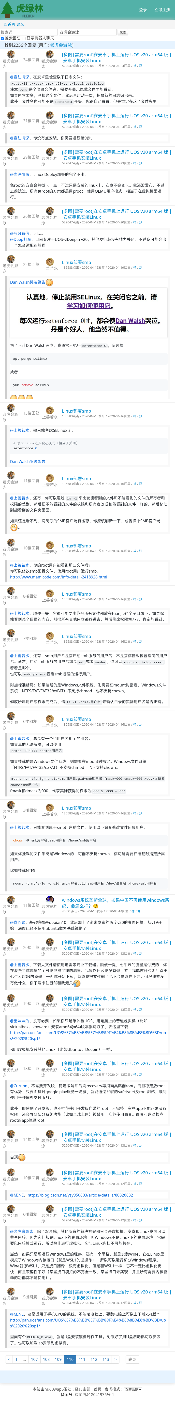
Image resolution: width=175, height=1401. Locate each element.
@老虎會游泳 (21, 1231)
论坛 (20, 24)
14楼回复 (31, 1139)
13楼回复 (31, 413)
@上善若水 (19, 430)
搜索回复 (11, 38)
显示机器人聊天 (38, 38)
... (24, 1359)
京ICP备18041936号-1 (94, 1394)
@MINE (17, 1195)
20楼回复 (31, 947)
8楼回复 (30, 596)
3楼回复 (30, 810)
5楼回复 (30, 1297)
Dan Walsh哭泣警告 (27, 282)
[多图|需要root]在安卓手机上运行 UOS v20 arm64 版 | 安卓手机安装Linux (117, 57)
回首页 (9, 24)
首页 (98, 1389)
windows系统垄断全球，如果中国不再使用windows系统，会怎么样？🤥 (115, 903)
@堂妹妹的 (19, 1021)
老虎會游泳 (49, 909)
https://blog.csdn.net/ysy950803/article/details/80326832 (80, 1195)
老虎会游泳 (61, 45)
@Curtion (18, 1086)
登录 (143, 10)
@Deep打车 (20, 239)
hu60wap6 (54, 1389)
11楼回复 (31, 480)
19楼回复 (31, 1003)
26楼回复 (31, 216)
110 (70, 1359)
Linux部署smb (76, 262)
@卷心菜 (17, 922)
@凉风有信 (19, 233)
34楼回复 (31, 59)
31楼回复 (31, 121)
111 (82, 1359)
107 (34, 1359)
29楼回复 (31, 157)
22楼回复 (31, 264)
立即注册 (162, 10)
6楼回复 (30, 721)
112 (94, 1359)
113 (105, 1359)
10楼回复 (31, 548)
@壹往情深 (19, 77)
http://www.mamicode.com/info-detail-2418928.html (58, 577)
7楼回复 (30, 638)
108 (46, 1359)
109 (58, 1359)
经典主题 (82, 1389)
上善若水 (50, 268)
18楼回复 (31, 1068)
